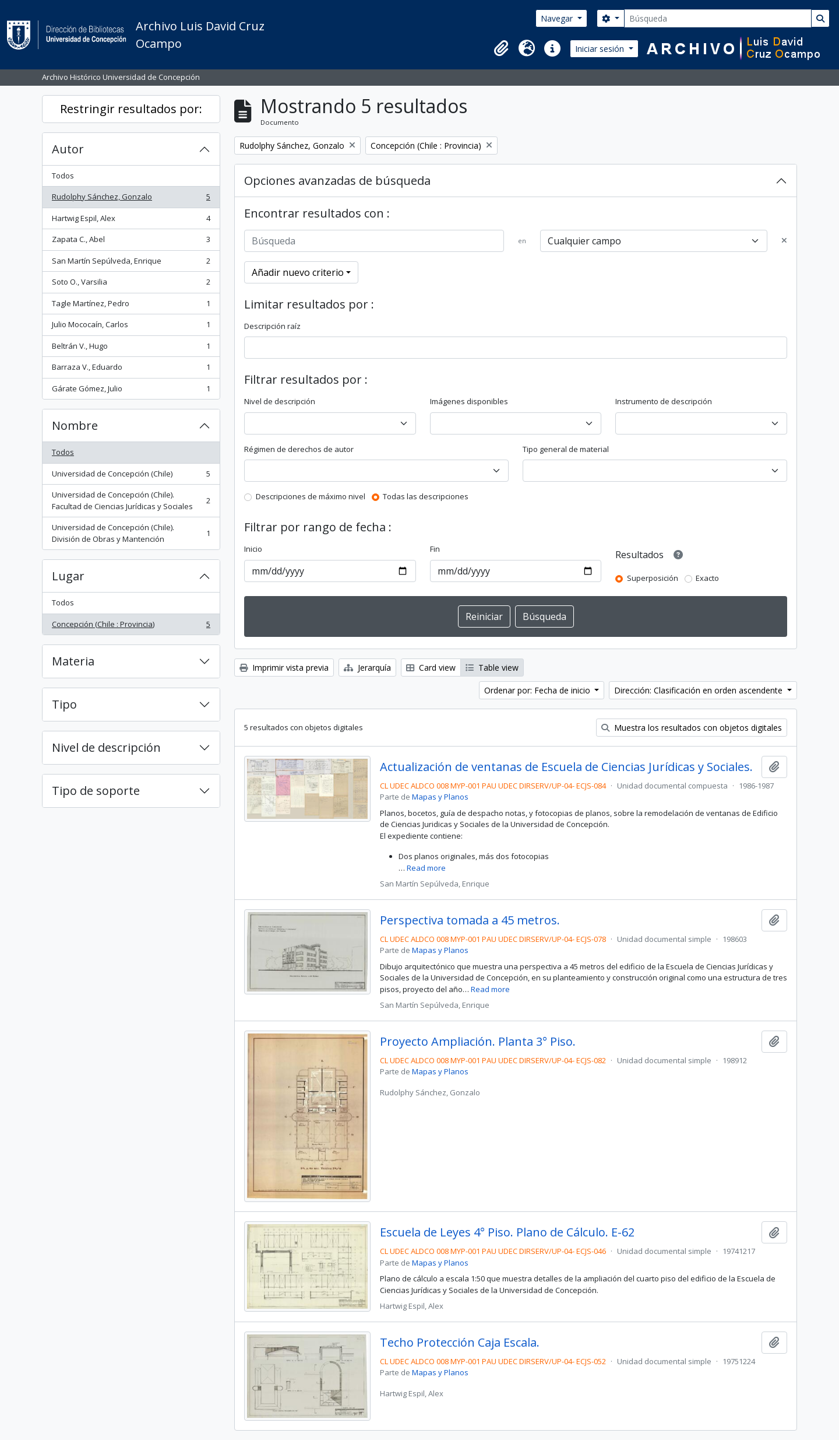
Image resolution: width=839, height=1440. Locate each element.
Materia (73, 661)
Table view (492, 667)
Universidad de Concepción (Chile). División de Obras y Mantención (130, 533)
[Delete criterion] (784, 241)
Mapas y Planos (440, 796)
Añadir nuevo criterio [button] (298, 272)
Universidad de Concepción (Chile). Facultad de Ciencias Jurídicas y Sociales (130, 500)
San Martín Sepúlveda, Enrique (130, 263)
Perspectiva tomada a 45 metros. (470, 920)
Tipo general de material (566, 449)
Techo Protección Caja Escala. (460, 1343)
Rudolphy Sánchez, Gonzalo (130, 199)
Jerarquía (367, 667)
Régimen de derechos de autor (299, 449)
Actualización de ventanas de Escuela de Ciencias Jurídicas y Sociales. (566, 767)
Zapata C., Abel (130, 242)
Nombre (75, 425)
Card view (431, 667)
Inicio (253, 549)
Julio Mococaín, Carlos (130, 327)
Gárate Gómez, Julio (130, 391)
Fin (435, 549)
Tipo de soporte (96, 790)
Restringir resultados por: (131, 109)
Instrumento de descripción (663, 401)
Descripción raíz (272, 326)
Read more (426, 868)
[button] (501, 48)
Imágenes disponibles (469, 401)
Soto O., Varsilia (130, 284)
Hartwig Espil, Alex (130, 221)
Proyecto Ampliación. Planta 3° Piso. (478, 1042)
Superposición (652, 578)
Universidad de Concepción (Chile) (130, 476)
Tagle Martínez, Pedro (130, 306)
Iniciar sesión (600, 48)
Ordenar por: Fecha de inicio (538, 690)
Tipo (64, 704)
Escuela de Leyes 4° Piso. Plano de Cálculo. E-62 (507, 1232)
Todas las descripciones (425, 496)
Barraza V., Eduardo (130, 369)
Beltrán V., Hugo (130, 348)
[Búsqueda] (718, 18)
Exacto (707, 578)
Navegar (558, 18)
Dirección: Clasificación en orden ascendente (699, 690)
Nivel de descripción (106, 747)
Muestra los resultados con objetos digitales (691, 727)
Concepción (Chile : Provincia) (130, 627)
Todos (63, 175)
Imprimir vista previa (284, 667)
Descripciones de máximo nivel (310, 496)
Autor (68, 149)
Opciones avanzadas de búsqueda (337, 180)
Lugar (68, 576)
